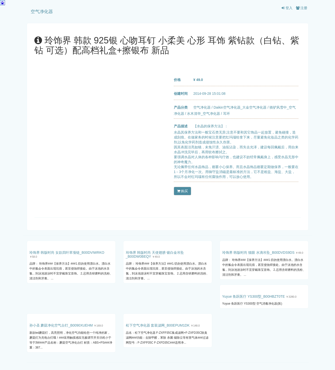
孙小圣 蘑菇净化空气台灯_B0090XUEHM (61, 325)
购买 (182, 191)
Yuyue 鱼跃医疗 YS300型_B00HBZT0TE (253, 296)
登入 (287, 8)
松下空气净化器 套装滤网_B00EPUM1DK (158, 325)
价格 (177, 80)
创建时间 (181, 94)
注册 (302, 8)
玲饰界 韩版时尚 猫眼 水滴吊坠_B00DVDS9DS (258, 252)
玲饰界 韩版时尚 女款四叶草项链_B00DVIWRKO (66, 252)
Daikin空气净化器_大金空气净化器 (240, 107)
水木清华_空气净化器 (203, 114)
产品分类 (181, 107)
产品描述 (181, 126)
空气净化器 (42, 11)
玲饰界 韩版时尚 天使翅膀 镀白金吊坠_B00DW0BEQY (155, 254)
